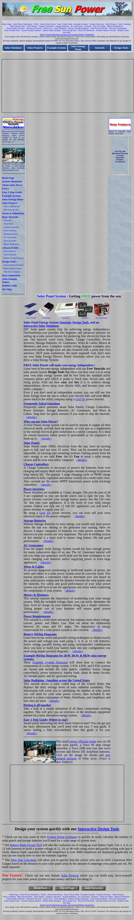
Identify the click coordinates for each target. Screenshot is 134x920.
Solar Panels (32, 26)
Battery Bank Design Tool (26, 845)
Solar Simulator (13, 47)
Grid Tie (80, 399)
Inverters (87, 26)
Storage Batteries (62, 26)
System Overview (97, 24)
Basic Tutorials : (11, 217)
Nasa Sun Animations (117, 28)
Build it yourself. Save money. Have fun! (120, 132)
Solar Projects (111, 24)
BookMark (40, 888)
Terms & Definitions (86, 30)
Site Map (66, 32)
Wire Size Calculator (12, 272)
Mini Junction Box (17, 26)
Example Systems (81, 24)
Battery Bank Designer (52, 30)
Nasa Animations (11, 275)
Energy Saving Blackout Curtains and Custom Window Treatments (67, 34)
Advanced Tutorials (34, 28)
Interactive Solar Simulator (41, 325)
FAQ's (36, 24)
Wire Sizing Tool (69, 30)
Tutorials (99, 47)
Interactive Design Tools (98, 829)
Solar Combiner (124, 24)
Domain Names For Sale (106, 30)
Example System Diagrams (50, 662)
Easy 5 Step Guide (64, 24)
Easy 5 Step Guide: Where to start (46, 719)
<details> (31, 417)
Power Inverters (10, 231)
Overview (8, 220)
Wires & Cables (99, 26)
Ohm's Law (48, 28)
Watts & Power (10, 251)
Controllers (46, 318)
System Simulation (12, 181)
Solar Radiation (60, 28)
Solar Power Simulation (22, 24)
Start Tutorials (93, 888)
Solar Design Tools (12, 30)
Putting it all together (37, 705)
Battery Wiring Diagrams (78, 28)
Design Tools (121, 47)
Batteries (85, 318)
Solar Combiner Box (12, 206)
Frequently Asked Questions (42, 403)
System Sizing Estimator (31, 30)
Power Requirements (37, 616)
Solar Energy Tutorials (15, 28)
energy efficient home (82, 741)
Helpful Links (123, 30)
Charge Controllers (46, 26)
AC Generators (77, 26)
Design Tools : (9, 261)
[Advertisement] (68, 85)
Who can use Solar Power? (41, 421)
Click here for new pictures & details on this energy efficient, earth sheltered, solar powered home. (13, 167)
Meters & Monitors (115, 26)
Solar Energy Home (78, 48)
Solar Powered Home (99, 28)
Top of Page (67, 888)
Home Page (6, 24)
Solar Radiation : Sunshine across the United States (57, 680)
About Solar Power (48, 24)
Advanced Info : (10, 247)
